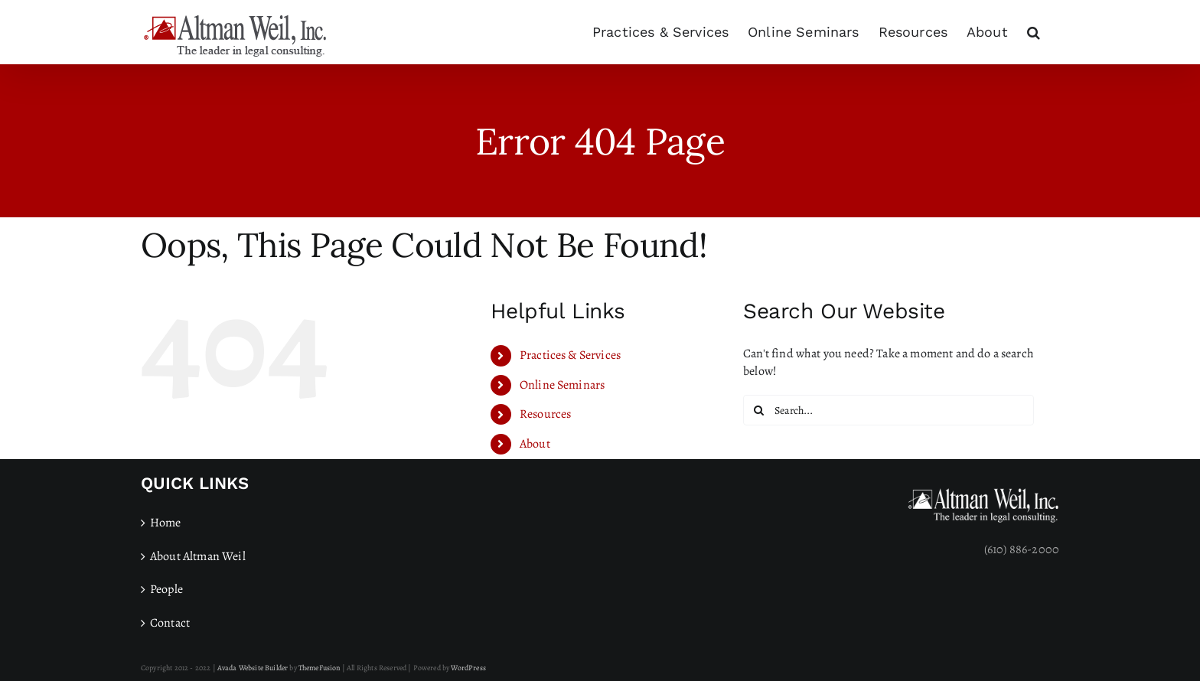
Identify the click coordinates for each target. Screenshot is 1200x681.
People (166, 589)
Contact (170, 622)
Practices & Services (570, 355)
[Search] (758, 410)
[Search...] (888, 410)
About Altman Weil (198, 556)
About (535, 443)
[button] (1033, 32)
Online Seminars (562, 384)
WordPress (468, 668)
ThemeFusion (319, 668)
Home (165, 522)
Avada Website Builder (252, 668)
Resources (545, 414)
